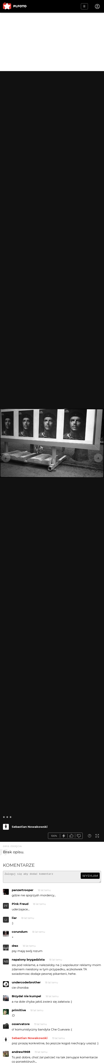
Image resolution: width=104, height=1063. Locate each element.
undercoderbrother (26, 984)
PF (6, 907)
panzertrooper (22, 892)
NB (6, 963)
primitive (19, 1012)
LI (6, 921)
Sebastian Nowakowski (30, 827)
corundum (20, 933)
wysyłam (90, 876)
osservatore (21, 1026)
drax (15, 947)
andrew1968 (21, 1053)
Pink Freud (20, 905)
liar (14, 919)
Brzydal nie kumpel (26, 998)
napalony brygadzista (28, 961)
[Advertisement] (52, 42)
